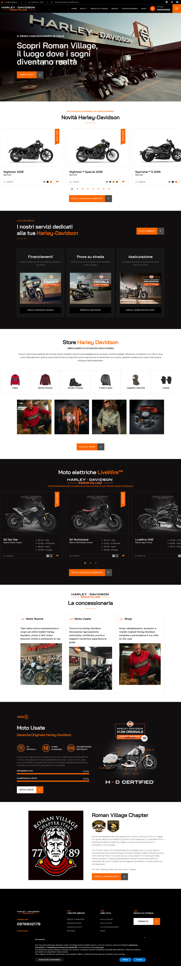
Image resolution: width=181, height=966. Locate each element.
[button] (72, 189)
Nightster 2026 (14, 172)
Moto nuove (106, 920)
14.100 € (76, 182)
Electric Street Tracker (13, 543)
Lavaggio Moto (74, 928)
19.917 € (76, 556)
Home (74, 8)
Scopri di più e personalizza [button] (49, 960)
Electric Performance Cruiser (81, 543)
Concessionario (130, 8)
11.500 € (10, 182)
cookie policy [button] (99, 947)
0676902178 (29, 925)
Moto (83, 8)
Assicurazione (140, 257)
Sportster (7, 175)
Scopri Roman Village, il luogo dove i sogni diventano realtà (57, 53)
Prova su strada (99, 8)
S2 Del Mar (11, 540)
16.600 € (142, 182)
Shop (143, 8)
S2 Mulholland (78, 540)
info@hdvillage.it (9, 2)
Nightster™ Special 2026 (86, 172)
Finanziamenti (40, 257)
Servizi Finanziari (75, 920)
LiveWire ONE (144, 540)
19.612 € (10, 556)
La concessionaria (109, 928)
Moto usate (106, 924)
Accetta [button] (139, 960)
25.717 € (142, 556)
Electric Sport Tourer (143, 543)
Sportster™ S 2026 (148, 172)
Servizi (114, 8)
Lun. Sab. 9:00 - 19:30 (34, 2)
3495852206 (163, 9)
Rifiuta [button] (125, 960)
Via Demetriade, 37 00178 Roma (65, 2)
